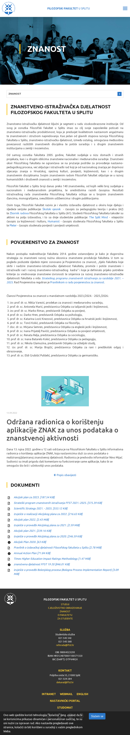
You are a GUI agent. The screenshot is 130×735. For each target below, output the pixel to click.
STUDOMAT (65, 707)
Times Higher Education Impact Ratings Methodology (52, 558)
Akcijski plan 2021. (32, 530)
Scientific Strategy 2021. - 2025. (40, 508)
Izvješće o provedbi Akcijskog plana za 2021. (47, 525)
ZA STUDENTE (65, 618)
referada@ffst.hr (65, 645)
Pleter (13, 225)
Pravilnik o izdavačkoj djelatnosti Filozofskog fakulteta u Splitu (57, 547)
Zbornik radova (19, 213)
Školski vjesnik (51, 209)
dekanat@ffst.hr (65, 682)
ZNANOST (14, 93)
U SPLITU (68, 8)
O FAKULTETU (65, 615)
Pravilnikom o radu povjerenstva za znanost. (77, 282)
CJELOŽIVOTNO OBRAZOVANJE (65, 608)
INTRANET (49, 694)
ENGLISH (82, 694)
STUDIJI (65, 604)
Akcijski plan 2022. (31, 519)
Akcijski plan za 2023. (34, 497)
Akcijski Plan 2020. (30, 541)
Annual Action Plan (32, 553)
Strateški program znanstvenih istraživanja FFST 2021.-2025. (58, 502)
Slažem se (97, 716)
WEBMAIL (66, 694)
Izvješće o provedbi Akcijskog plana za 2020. (48, 536)
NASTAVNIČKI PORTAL (65, 700)
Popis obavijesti (65, 475)
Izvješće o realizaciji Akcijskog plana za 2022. (48, 513)
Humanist (54, 221)
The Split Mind (98, 217)
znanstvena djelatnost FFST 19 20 (42, 564)
